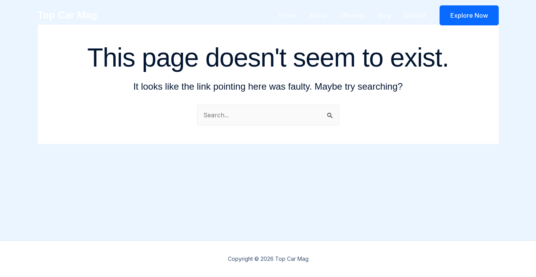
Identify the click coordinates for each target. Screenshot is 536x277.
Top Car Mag (68, 15)
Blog (384, 15)
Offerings (352, 15)
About (318, 15)
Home (287, 15)
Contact (414, 15)
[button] (469, 15)
